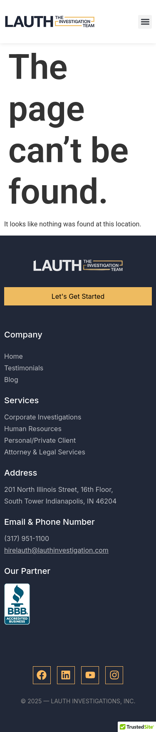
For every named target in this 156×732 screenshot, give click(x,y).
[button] (145, 22)
